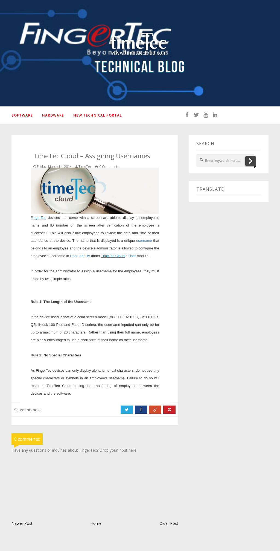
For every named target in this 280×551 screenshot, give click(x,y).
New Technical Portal (97, 115)
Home (96, 523)
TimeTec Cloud (113, 256)
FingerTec (38, 218)
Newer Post (22, 523)
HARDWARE (53, 115)
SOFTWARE (22, 115)
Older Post (168, 523)
